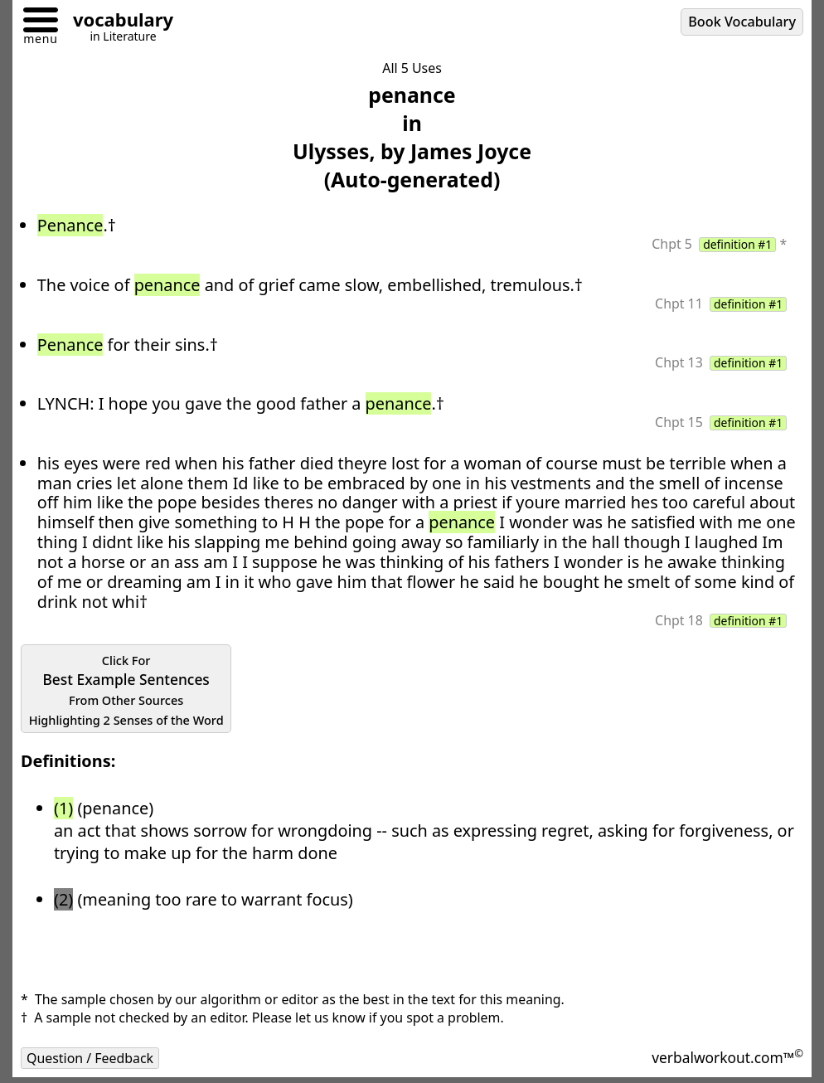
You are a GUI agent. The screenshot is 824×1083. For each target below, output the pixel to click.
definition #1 (737, 244)
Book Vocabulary (742, 21)
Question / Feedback (90, 1058)
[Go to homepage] (117, 22)
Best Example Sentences (126, 690)
